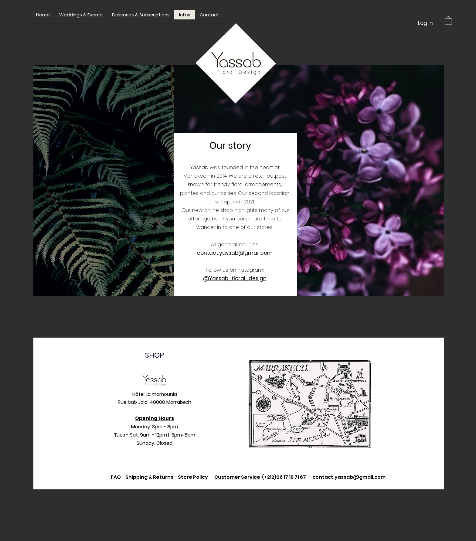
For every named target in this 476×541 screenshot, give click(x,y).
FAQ (116, 477)
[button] (448, 20)
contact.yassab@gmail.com (235, 253)
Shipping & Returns (149, 477)
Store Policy (193, 477)
